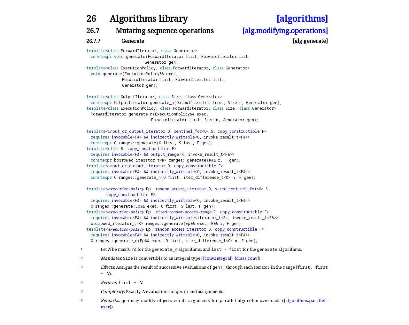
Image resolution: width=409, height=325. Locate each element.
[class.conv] (247, 258)
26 (91, 18)
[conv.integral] (218, 258)
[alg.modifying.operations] (285, 30)
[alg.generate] (310, 41)
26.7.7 (93, 41)
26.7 (92, 30)
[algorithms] (302, 18)
